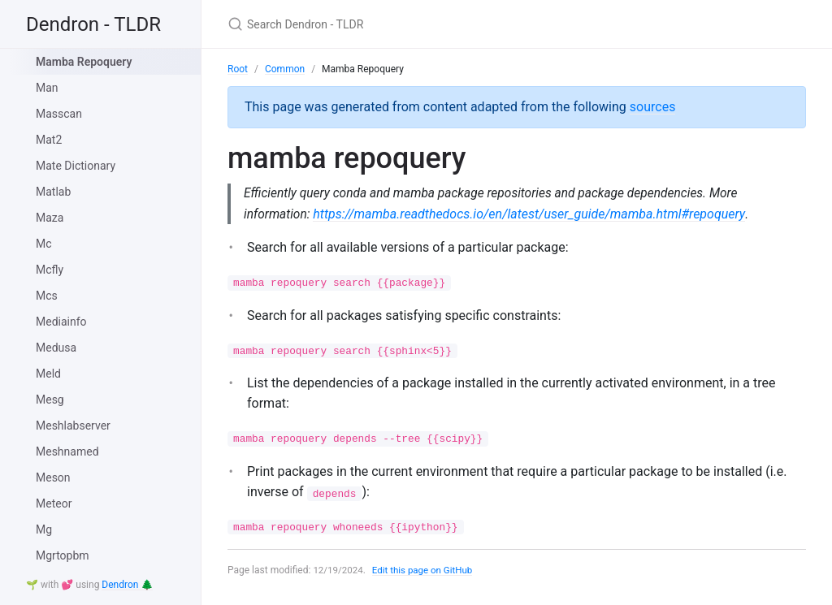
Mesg (50, 399)
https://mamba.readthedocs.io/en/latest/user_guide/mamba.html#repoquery (531, 214)
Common (285, 69)
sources (653, 107)
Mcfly (49, 269)
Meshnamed (67, 451)
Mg (44, 529)
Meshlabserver (73, 425)
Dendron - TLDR (93, 24)
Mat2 (49, 139)
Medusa (56, 347)
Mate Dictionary (75, 165)
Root (238, 69)
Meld (48, 373)
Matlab (53, 191)
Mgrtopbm (62, 555)
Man (47, 87)
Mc (44, 243)
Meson (53, 477)
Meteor (54, 503)
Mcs (47, 295)
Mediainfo (61, 321)
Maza (49, 217)
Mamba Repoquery (84, 61)
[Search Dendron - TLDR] (419, 24)
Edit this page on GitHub (426, 571)
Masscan (59, 113)
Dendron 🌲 (127, 584)
